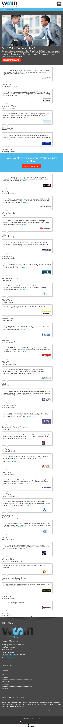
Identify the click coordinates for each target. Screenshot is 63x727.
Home (3, 9)
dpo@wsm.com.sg (10, 657)
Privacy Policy (5, 684)
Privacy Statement (7, 681)
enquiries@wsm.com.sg (12, 656)
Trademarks (5, 677)
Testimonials (10, 9)
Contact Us (5, 671)
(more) (23, 74)
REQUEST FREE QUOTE (11, 60)
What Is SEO (5, 688)
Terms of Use (5, 674)
